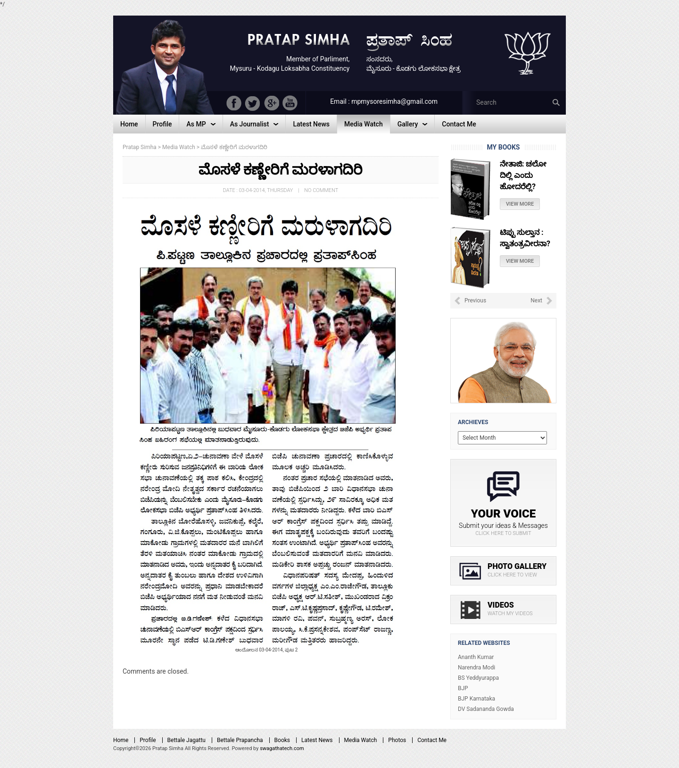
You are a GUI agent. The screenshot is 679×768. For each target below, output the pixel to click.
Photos (397, 740)
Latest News (317, 740)
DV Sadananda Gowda (486, 709)
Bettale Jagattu (186, 740)
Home (120, 740)
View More (520, 204)
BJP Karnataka (476, 698)
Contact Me (432, 740)
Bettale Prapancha (240, 740)
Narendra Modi (476, 667)
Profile (148, 740)
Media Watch (360, 740)
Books (282, 740)
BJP (463, 688)
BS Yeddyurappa (478, 678)
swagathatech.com (282, 748)
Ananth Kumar (476, 657)
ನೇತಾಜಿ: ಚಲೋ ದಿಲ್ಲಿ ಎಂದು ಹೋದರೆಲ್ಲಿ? (523, 175)
